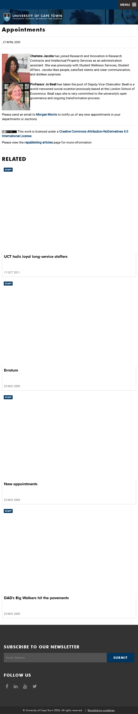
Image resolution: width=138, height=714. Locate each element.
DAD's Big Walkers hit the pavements (36, 598)
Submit (120, 657)
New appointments (20, 484)
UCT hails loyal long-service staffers (35, 256)
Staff (8, 169)
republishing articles (38, 142)
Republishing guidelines (101, 710)
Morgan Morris (46, 114)
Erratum (11, 370)
